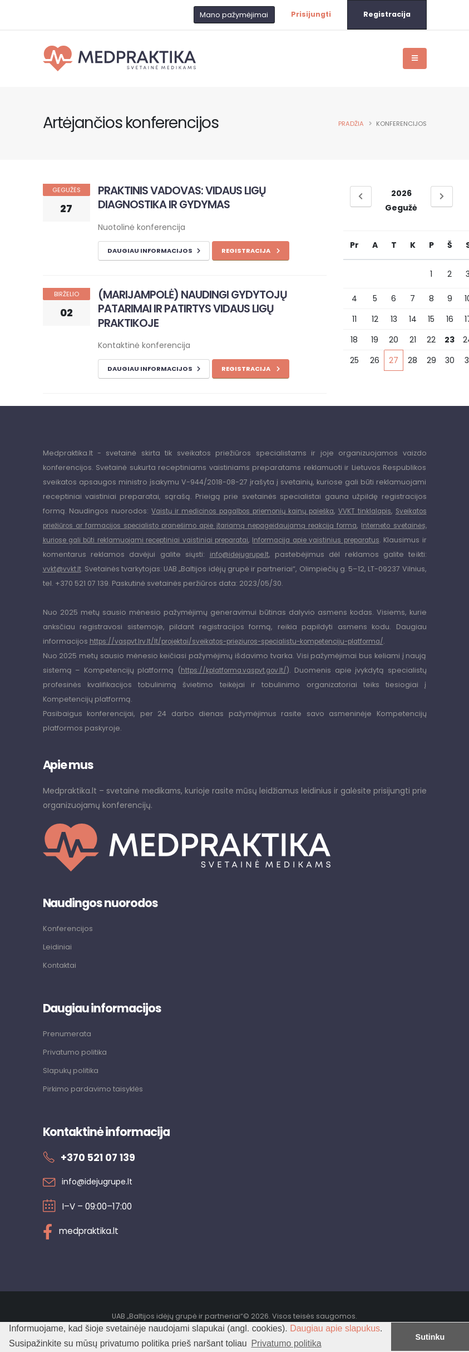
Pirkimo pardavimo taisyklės (95, 1099)
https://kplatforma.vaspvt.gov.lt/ (234, 684)
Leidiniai (58, 960)
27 (393, 360)
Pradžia (351, 123)
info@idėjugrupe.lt (392, 554)
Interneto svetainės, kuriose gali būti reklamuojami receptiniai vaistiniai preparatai (201, 540)
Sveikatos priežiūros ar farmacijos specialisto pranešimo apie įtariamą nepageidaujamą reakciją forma (234, 525)
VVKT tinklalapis (396, 511)
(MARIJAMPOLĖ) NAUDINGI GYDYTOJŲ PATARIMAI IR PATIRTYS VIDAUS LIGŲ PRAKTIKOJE (193, 309)
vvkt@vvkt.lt (216, 569)
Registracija (387, 14)
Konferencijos (69, 942)
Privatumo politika (77, 1064)
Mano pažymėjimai (234, 14)
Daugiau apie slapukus (335, 1328)
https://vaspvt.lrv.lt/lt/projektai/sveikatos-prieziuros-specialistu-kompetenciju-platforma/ (252, 655)
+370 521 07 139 (102, 1167)
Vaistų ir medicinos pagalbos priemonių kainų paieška (258, 511)
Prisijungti (311, 14)
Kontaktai (61, 978)
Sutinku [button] (430, 1337)
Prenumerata (68, 1046)
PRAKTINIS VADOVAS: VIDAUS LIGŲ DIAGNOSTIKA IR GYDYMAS (182, 197)
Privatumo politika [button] (286, 1343)
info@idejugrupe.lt (99, 1192)
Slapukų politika (72, 1082)
